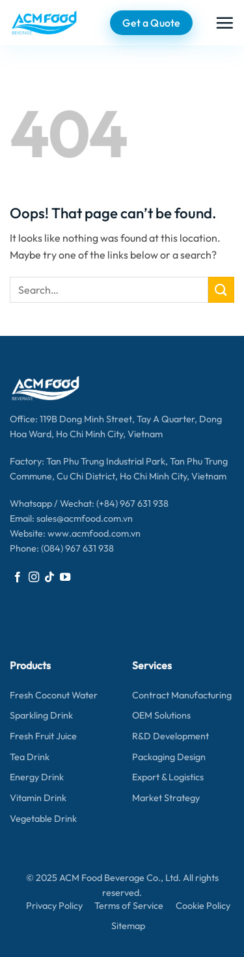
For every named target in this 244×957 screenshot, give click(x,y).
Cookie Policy (203, 906)
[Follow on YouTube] (65, 577)
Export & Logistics (168, 777)
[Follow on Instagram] (34, 577)
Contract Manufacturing (182, 695)
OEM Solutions (161, 715)
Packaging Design (169, 757)
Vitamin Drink (38, 798)
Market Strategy (166, 798)
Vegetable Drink (43, 818)
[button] (224, 23)
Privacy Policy (54, 906)
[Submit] (221, 289)
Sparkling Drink (41, 715)
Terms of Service (128, 906)
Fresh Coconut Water (54, 695)
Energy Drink (37, 777)
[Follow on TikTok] (49, 577)
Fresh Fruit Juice (43, 736)
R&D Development (170, 736)
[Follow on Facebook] (17, 577)
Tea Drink (29, 757)
